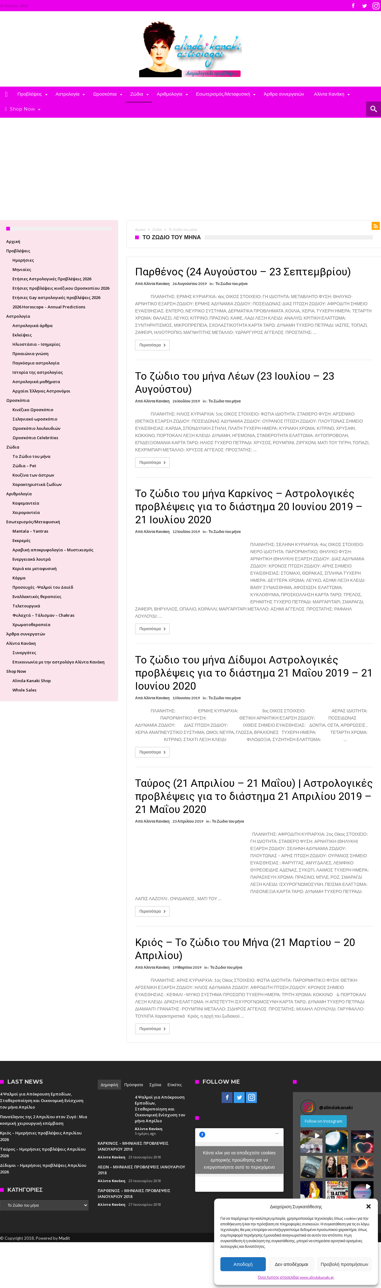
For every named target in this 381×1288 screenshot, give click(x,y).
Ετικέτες (174, 1084)
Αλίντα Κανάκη (156, 283)
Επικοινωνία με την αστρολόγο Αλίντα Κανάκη (58, 662)
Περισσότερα (153, 345)
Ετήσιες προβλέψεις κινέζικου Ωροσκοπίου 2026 (60, 288)
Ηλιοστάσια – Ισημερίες (36, 344)
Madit (64, 1238)
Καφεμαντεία (25, 503)
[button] (368, 1206)
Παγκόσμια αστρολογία (35, 363)
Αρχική (140, 229)
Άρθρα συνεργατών (25, 634)
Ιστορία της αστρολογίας (37, 372)
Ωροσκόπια (18, 400)
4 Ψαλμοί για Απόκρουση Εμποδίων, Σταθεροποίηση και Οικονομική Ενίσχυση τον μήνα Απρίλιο (41, 1100)
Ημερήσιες (23, 260)
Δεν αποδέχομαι (291, 1264)
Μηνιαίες (21, 269)
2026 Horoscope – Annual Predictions (48, 307)
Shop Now (16, 671)
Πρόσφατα (133, 1084)
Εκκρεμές (21, 540)
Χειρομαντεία (26, 512)
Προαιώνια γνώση (30, 353)
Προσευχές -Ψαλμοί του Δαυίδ (42, 587)
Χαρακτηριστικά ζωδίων (37, 484)
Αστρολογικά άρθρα (32, 325)
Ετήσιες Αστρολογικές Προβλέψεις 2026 (51, 279)
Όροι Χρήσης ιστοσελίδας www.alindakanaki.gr (296, 1277)
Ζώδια (157, 229)
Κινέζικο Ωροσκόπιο (32, 409)
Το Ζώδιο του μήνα (231, 283)
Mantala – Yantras (30, 531)
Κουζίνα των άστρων (33, 475)
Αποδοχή (242, 1264)
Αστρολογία (18, 316)
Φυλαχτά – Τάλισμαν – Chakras (43, 615)
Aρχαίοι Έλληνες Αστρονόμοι (41, 391)
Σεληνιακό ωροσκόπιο (34, 419)
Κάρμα (19, 578)
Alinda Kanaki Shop (31, 680)
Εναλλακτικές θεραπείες (36, 596)
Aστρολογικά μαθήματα (36, 381)
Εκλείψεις (22, 335)
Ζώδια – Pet (24, 465)
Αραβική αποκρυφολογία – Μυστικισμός (52, 550)
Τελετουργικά (26, 606)
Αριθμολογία (19, 494)
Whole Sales (24, 690)
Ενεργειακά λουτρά (31, 559)
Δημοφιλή (109, 1084)
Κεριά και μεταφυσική (34, 568)
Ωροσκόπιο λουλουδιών (36, 428)
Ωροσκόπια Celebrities (35, 437)
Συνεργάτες (24, 652)
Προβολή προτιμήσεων (344, 1264)
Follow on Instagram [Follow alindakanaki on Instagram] (323, 1121)
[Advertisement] (190, 164)
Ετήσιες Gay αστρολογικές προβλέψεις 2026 (56, 297)
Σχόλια (155, 1084)
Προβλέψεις (18, 251)
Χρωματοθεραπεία (31, 624)
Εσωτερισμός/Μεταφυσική (33, 522)
